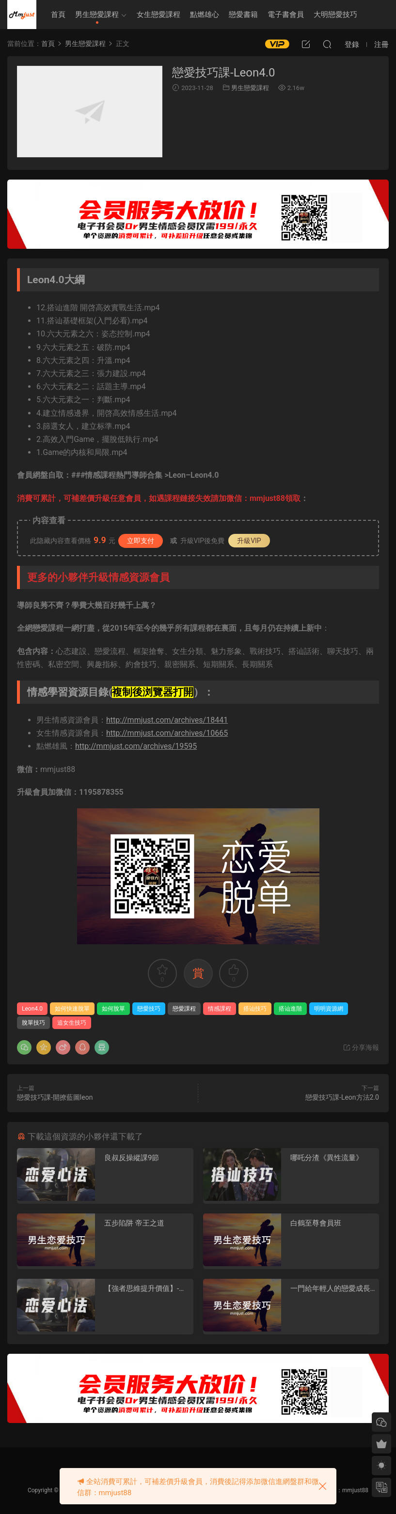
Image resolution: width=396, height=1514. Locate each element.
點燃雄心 (204, 14)
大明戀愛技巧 (335, 14)
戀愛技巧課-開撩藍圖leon (55, 1097)
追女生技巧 (71, 1022)
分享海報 (361, 1047)
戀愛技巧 (148, 1008)
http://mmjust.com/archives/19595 (136, 746)
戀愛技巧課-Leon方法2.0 (342, 1097)
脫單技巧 (33, 1022)
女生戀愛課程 (158, 14)
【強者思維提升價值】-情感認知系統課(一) (145, 1288)
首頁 (58, 14)
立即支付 (140, 541)
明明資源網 (21, 14)
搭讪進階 (290, 1008)
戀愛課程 (184, 1008)
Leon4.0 (32, 1008)
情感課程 (219, 1008)
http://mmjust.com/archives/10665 (167, 733)
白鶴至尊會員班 (315, 1223)
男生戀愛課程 (97, 14)
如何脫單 (113, 1008)
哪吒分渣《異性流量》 (326, 1157)
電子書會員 (286, 14)
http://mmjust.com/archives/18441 (167, 720)
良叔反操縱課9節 (131, 1157)
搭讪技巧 (255, 1008)
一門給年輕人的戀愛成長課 (330, 1288)
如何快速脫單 (72, 1008)
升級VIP (249, 541)
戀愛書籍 (243, 14)
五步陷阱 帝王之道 (134, 1223)
